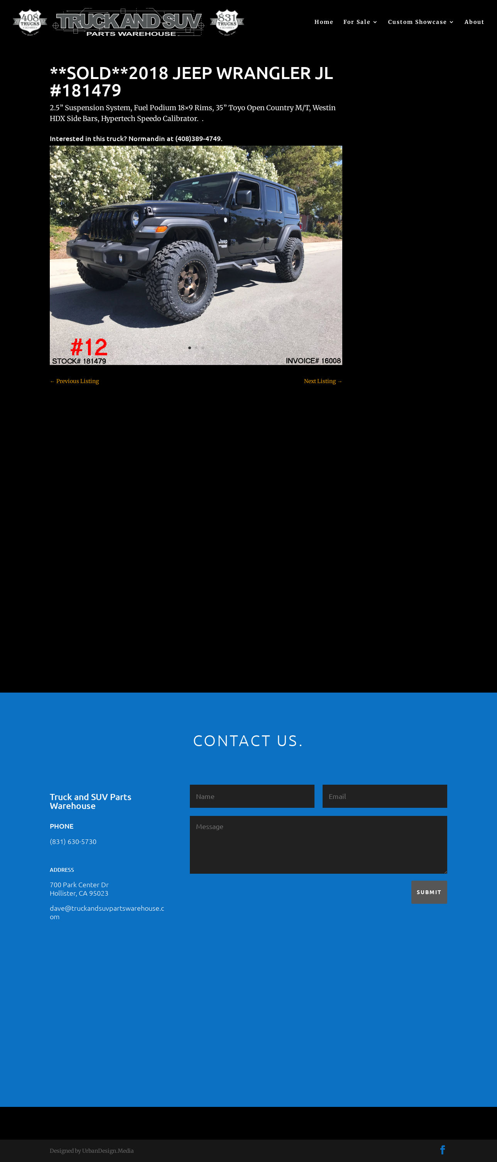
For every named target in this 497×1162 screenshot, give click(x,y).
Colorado (372, 385)
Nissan (370, 547)
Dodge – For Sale (382, 425)
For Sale (357, 22)
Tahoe (369, 587)
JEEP (367, 506)
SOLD (368, 560)
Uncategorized (379, 614)
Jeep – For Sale (380, 520)
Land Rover (375, 533)
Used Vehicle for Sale (387, 628)
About (475, 22)
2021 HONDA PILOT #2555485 (399, 247)
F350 (367, 466)
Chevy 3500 (376, 371)
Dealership (375, 412)
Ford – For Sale (380, 479)
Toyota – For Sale (383, 601)
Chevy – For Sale (382, 331)
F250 (367, 452)
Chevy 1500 (376, 344)
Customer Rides (381, 398)
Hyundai (372, 493)
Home (324, 22)
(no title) (372, 285)
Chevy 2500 (376, 358)
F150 (367, 439)
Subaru (370, 574)
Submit (429, 891)
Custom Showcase (417, 22)
